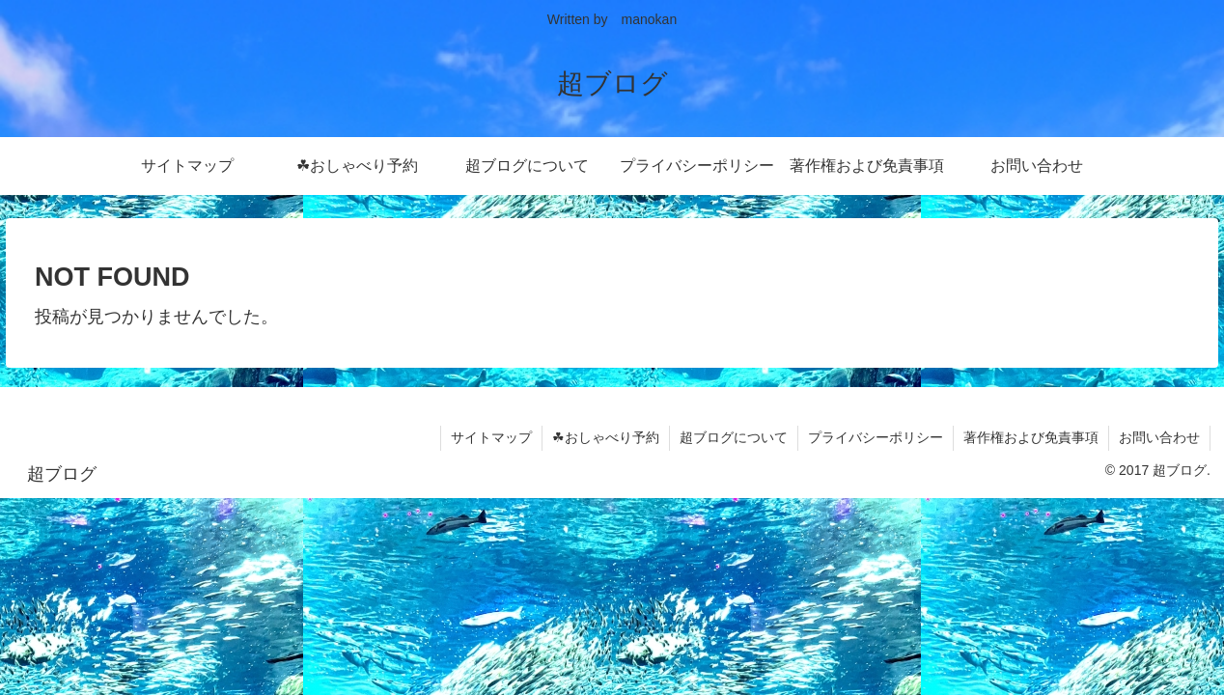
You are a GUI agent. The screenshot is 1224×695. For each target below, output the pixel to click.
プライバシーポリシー (875, 437)
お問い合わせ (1159, 437)
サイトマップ (491, 437)
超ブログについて (734, 437)
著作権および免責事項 (1031, 437)
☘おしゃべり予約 (605, 437)
